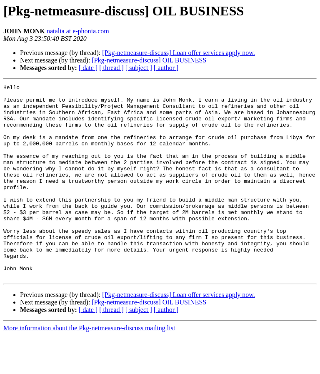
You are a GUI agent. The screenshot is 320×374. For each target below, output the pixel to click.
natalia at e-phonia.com (78, 31)
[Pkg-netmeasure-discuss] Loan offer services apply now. (178, 52)
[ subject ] (138, 67)
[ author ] (166, 67)
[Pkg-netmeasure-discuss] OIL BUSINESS (149, 60)
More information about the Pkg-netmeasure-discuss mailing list (89, 366)
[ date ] (88, 67)
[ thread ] (111, 67)
